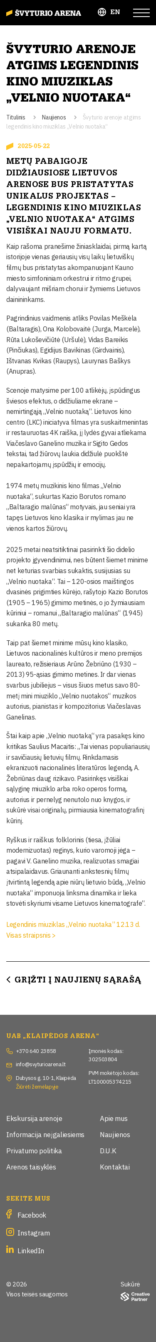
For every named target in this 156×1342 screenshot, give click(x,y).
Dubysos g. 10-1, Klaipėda (46, 1077)
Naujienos (54, 117)
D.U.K (108, 1150)
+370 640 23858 (36, 1050)
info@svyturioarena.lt (40, 1063)
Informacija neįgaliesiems (45, 1134)
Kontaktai (115, 1166)
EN (115, 12)
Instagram (33, 1232)
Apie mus (114, 1118)
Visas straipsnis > (31, 934)
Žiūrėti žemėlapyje (37, 1086)
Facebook (31, 1214)
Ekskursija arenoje (34, 1118)
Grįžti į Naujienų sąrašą (78, 980)
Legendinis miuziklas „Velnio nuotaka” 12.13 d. (73, 924)
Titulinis (15, 117)
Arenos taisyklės (31, 1166)
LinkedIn (31, 1250)
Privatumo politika (34, 1150)
